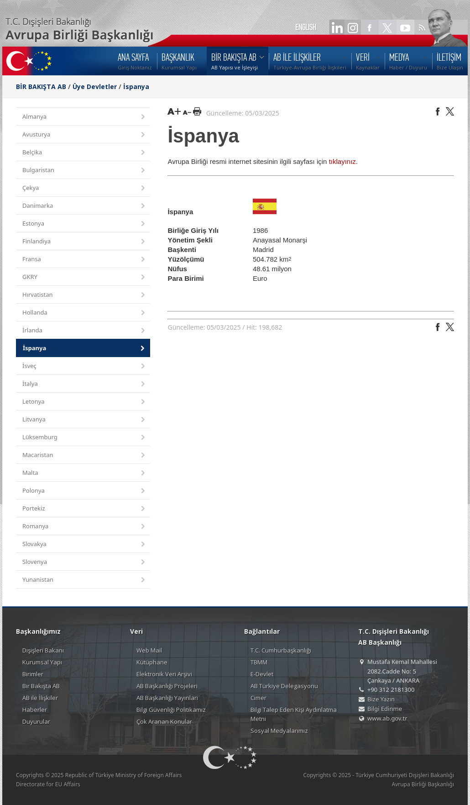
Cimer (258, 698)
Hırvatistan (84, 295)
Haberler (34, 709)
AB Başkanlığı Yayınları (167, 698)
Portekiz (84, 509)
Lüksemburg (84, 437)
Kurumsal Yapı (42, 662)
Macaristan (84, 455)
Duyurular (36, 721)
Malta (84, 473)
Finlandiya (84, 242)
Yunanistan (84, 580)
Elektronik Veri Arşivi (164, 674)
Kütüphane (151, 662)
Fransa (84, 259)
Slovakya (84, 544)
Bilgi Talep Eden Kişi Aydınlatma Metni (294, 714)
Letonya (84, 402)
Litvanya (84, 420)
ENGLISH (305, 27)
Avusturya (84, 135)
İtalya (84, 384)
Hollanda (84, 313)
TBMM (259, 662)
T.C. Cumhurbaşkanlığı (281, 650)
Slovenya (84, 562)
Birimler (32, 674)
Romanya (84, 526)
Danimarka (84, 206)
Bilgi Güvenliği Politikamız (171, 709)
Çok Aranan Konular (164, 721)
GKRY (84, 277)
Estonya (84, 224)
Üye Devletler (95, 86)
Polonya (84, 491)
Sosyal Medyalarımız (279, 730)
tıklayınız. (343, 161)
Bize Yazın (381, 699)
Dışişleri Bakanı (43, 650)
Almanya (84, 117)
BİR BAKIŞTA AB (41, 86)
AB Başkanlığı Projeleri (167, 686)
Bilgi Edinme (384, 709)
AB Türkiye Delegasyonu (284, 686)
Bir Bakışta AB (41, 686)
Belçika (84, 153)
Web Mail (149, 650)
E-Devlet (262, 674)
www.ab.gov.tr (387, 718)
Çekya (84, 188)
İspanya (136, 86)
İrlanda (84, 331)
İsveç (84, 366)
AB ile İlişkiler (40, 698)
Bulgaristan (84, 170)
